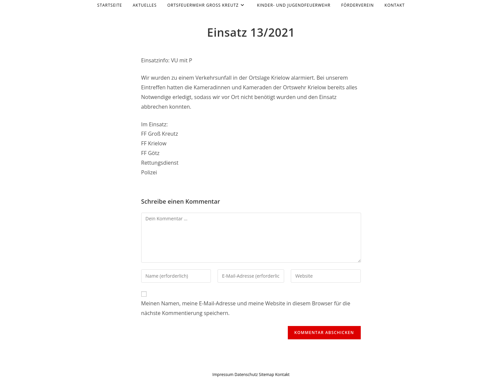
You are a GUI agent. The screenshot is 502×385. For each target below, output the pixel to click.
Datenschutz (247, 374)
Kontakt (282, 374)
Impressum (223, 374)
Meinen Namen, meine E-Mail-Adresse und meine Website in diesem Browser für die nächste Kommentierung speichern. (245, 308)
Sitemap (266, 374)
